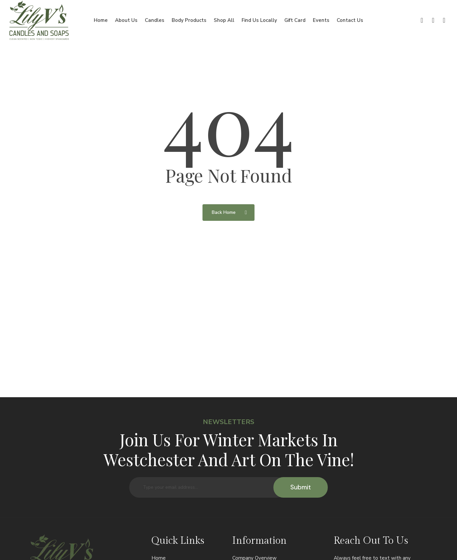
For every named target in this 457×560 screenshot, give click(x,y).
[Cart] (444, 20)
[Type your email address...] (208, 487)
